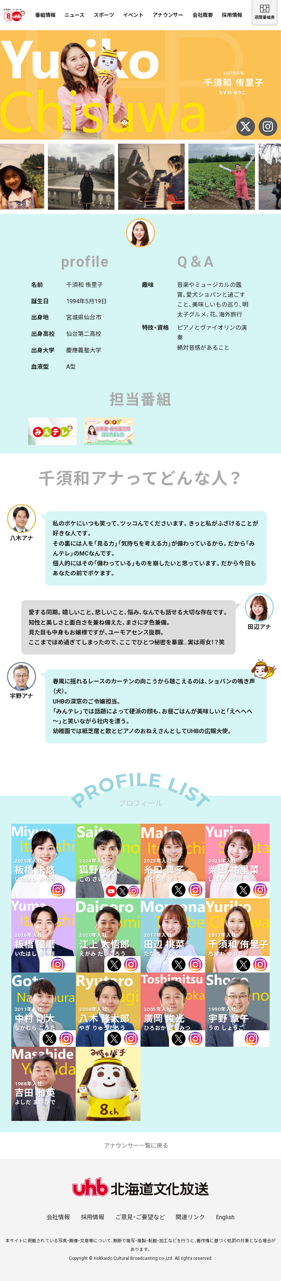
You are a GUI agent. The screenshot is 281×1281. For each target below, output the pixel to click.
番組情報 (45, 15)
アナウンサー (168, 15)
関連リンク (190, 1217)
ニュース (74, 15)
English (225, 1217)
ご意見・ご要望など (140, 1217)
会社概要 (202, 15)
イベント (133, 15)
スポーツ (104, 15)
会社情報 (58, 1217)
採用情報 (232, 15)
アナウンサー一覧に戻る (136, 1145)
